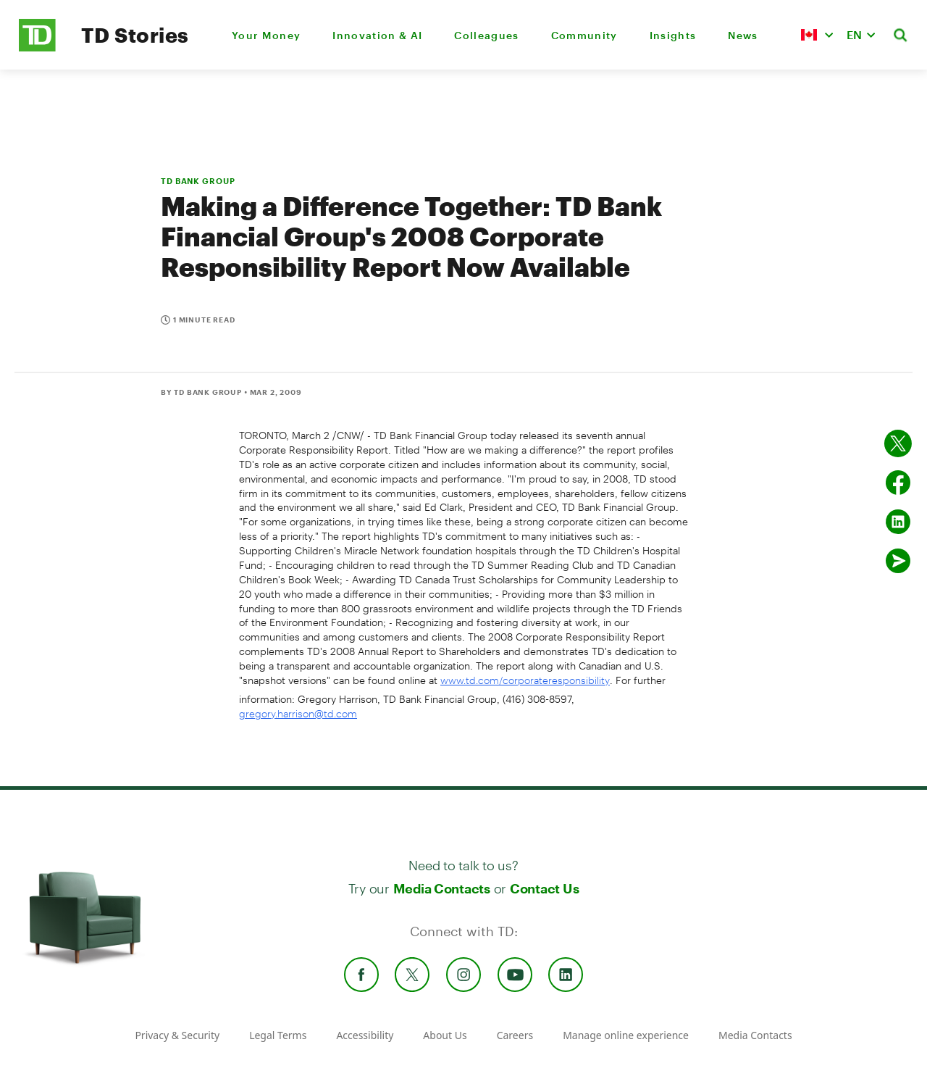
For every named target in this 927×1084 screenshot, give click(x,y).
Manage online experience (626, 1035)
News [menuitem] (743, 35)
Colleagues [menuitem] (486, 35)
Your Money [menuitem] (266, 35)
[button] (817, 34)
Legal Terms (277, 1035)
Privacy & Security (177, 1035)
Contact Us (544, 888)
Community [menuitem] (584, 35)
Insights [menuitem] (673, 35)
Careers (515, 1035)
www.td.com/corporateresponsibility (525, 680)
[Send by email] (898, 560)
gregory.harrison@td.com (298, 713)
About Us (444, 1035)
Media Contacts (441, 888)
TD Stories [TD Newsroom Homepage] (135, 34)
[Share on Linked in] (898, 521)
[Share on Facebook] (898, 482)
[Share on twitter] (898, 443)
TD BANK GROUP (198, 180)
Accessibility (364, 1035)
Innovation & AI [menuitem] (377, 35)
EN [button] (854, 34)
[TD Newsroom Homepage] (37, 47)
